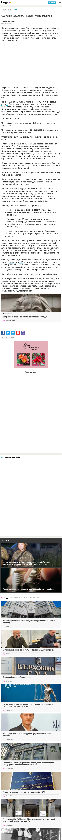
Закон (39, 598)
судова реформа (51, 28)
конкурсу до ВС (16, 262)
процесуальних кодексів (41, 90)
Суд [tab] (6, 598)
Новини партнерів (12, 457)
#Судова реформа (8, 337)
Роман (8, 21)
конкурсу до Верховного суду (44, 95)
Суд (9, 10)
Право (4, 10)
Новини (52, 2)
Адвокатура (15, 598)
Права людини (28, 598)
